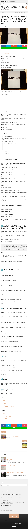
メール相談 (4, 403)
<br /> (4, 103)
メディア (7, 153)
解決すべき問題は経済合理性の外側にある (9, 143)
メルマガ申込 (5, 418)
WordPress (14, 526)
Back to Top (14, 516)
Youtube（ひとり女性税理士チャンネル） (9, 416)
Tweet (5, 53)
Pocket (7, 53)
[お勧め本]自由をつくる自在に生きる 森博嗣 (14, 472)
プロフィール (5, 520)
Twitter (4, 415)
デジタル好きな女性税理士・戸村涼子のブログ (12, 7)
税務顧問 (4, 400)
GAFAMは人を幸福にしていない (7, 141)
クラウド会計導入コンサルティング (8, 406)
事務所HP (4, 413)
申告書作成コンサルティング (7, 405)
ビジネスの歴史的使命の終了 (7, 136)
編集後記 (4, 147)
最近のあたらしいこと (6, 149)
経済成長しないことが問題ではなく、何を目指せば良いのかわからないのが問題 (14, 139)
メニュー (7, 151)
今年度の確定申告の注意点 (11, 465)
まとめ (4, 145)
